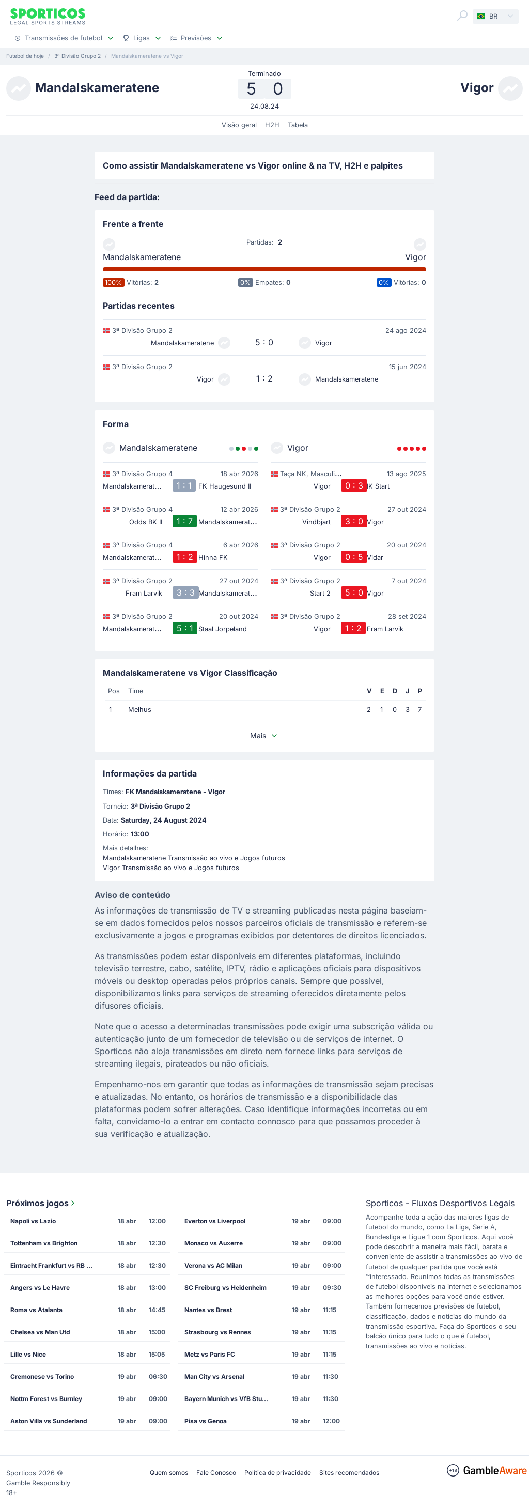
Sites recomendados (349, 1473)
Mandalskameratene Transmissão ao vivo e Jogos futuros (194, 858)
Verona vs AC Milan (213, 1265)
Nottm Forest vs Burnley (46, 1399)
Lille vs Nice (28, 1354)
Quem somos (169, 1473)
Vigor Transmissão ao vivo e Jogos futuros (171, 868)
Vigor (415, 257)
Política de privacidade (277, 1473)
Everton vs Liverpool (214, 1221)
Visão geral (239, 125)
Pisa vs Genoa (205, 1421)
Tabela (298, 125)
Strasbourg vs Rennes (217, 1332)
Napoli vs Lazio (33, 1221)
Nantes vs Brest (208, 1310)
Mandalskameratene (142, 257)
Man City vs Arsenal (214, 1376)
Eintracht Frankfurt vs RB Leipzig (55, 1265)
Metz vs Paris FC (209, 1354)
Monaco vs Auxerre (213, 1243)
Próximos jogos (41, 1203)
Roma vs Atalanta (36, 1310)
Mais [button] (264, 735)
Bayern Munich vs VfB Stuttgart (229, 1399)
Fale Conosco (216, 1473)
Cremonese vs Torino (42, 1376)
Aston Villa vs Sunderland (48, 1421)
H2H (272, 125)
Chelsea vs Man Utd (40, 1332)
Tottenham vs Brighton (43, 1243)
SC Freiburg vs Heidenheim (225, 1287)
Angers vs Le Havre (40, 1287)
